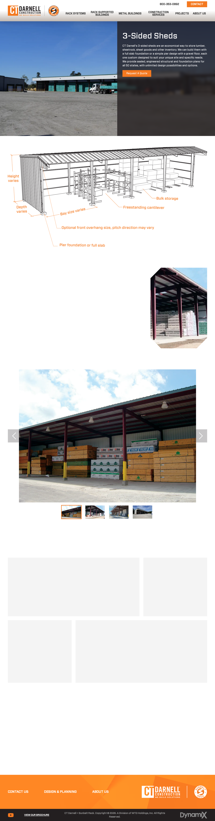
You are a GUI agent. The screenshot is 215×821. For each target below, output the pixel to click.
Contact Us (18, 772)
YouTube (11, 795)
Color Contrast (121, 804)
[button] (75, 13)
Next (200, 435)
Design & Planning (60, 772)
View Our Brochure (36, 795)
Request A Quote (136, 73)
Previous (14, 435)
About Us (100, 772)
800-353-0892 (169, 4)
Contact (197, 4)
